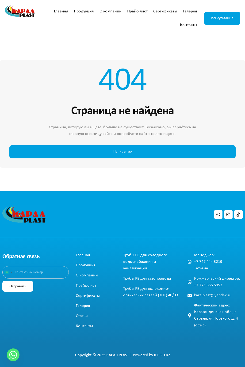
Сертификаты (165, 11)
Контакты (188, 25)
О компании (111, 11)
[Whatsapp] (13, 354)
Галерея (190, 11)
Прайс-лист (137, 11)
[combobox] (8, 272)
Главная (61, 11)
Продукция (84, 11)
